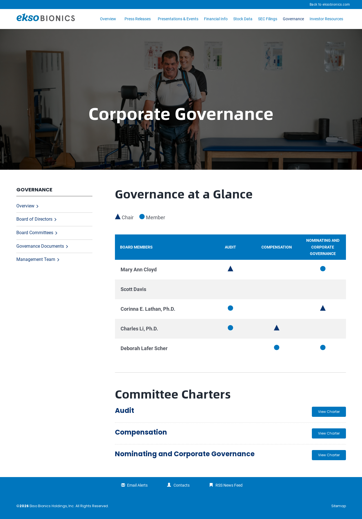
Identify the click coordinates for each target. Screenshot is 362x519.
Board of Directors (34, 219)
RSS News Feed (229, 485)
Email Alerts (137, 485)
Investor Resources (326, 19)
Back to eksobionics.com (330, 4)
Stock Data (242, 19)
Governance (293, 19)
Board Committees (34, 232)
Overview (108, 19)
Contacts (182, 485)
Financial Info (216, 19)
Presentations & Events (178, 19)
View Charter (329, 411)
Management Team (35, 259)
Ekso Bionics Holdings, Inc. (52, 506)
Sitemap (338, 506)
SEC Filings (267, 19)
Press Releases (138, 19)
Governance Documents (40, 246)
